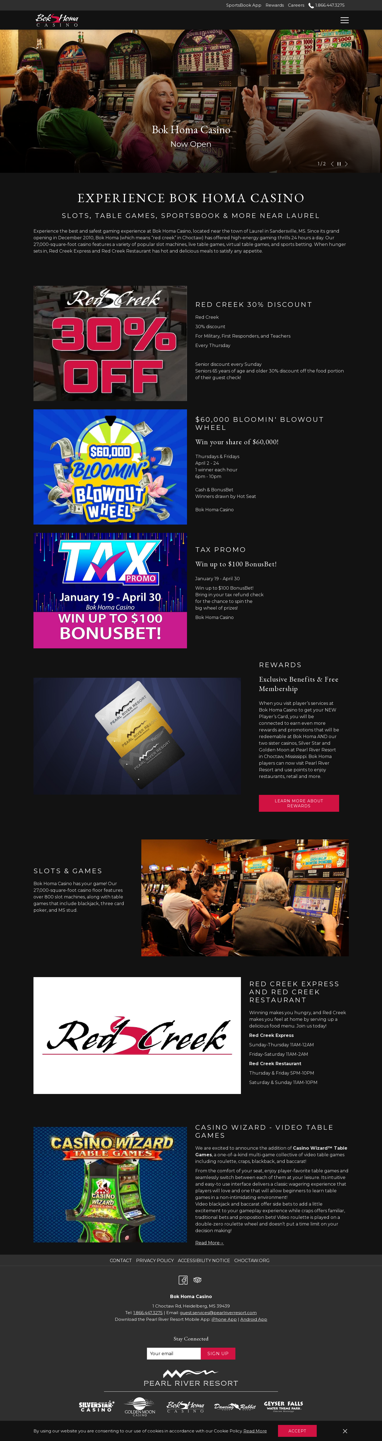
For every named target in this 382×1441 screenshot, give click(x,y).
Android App (253, 1319)
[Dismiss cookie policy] (345, 1431)
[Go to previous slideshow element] (332, 163)
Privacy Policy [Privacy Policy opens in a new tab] (155, 1260)
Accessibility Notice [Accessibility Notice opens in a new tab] (205, 1260)
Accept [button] (297, 1431)
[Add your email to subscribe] (174, 1354)
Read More (255, 1431)
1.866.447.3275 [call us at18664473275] (326, 5)
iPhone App (224, 1319)
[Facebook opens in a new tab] (183, 1279)
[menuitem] (121, 1260)
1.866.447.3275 (148, 1312)
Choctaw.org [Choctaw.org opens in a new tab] (252, 1260)
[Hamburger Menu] (342, 20)
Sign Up (218, 1353)
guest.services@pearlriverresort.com (218, 1312)
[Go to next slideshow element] (346, 163)
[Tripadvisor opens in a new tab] (197, 1279)
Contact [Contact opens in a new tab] (121, 1260)
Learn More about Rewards (301, 805)
